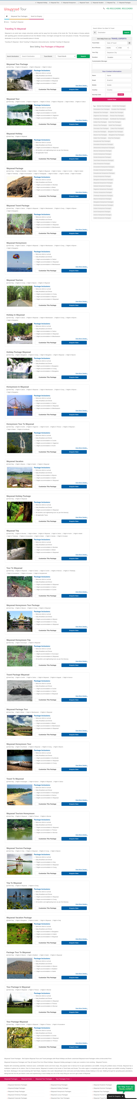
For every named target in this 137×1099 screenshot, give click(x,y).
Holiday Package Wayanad (19, 344)
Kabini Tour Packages (100, 138)
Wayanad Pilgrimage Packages (60, 1073)
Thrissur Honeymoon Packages (103, 192)
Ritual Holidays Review (96, 1094)
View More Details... (83, 85)
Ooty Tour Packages (114, 138)
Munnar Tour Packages (103, 106)
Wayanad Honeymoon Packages (103, 183)
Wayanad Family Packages (16, 1083)
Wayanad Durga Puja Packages (18, 1080)
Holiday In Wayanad (16, 308)
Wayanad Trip (111, 2)
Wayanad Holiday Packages (59, 1060)
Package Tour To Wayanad (19, 927)
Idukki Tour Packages (115, 125)
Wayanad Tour (55, 2)
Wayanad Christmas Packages (17, 1066)
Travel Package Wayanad (18, 658)
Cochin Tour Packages (118, 106)
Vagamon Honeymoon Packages (103, 189)
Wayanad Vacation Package (20, 894)
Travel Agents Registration (48, 1094)
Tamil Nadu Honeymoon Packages (103, 160)
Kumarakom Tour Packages (101, 109)
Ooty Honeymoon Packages (102, 163)
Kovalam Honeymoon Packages (103, 170)
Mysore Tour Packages (100, 135)
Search (83, 56)
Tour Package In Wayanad (19, 961)
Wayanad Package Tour (18, 691)
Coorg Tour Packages (100, 131)
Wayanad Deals (26, 1051)
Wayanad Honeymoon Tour (19, 725)
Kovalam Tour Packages (118, 109)
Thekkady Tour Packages (101, 119)
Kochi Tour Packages (115, 122)
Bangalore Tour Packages (115, 131)
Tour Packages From (63, 1051)
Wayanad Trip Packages (101, 1073)
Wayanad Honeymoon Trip (19, 624)
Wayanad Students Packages (103, 1057)
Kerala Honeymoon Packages (102, 157)
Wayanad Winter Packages (102, 1083)
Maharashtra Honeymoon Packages (104, 147)
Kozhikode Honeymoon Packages (103, 205)
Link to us (74, 1094)
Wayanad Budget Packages (16, 1060)
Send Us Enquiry (36, 16)
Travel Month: (48, 56)
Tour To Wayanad (15, 554)
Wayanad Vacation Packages (103, 1076)
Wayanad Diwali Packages (16, 1076)
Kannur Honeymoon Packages (102, 215)
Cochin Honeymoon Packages (102, 154)
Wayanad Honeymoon (69, 2)
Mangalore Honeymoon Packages (103, 202)
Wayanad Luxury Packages (59, 1066)
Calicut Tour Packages (117, 128)
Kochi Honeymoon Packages (102, 211)
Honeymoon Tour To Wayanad (21, 414)
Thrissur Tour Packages (117, 115)
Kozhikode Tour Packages (117, 119)
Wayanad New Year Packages (60, 1070)
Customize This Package (49, 89)
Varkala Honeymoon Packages (102, 186)
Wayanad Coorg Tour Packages (63, 1089)
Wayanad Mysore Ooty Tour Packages (108, 1089)
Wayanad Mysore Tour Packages (85, 1089)
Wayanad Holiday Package (19, 484)
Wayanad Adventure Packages (17, 1057)
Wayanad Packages (125, 2)
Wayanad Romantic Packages (60, 1080)
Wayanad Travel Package (18, 202)
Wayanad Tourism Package (19, 826)
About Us (36, 1094)
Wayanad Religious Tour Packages (61, 1076)
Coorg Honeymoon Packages (102, 176)
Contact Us (60, 1094)
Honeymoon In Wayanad (18, 378)
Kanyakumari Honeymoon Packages (104, 173)
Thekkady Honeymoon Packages (103, 195)
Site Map (67, 1094)
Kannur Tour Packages (100, 125)
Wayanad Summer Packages (103, 1060)
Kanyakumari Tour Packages (102, 141)
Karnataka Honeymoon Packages (103, 144)
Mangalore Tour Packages (116, 135)
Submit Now (112, 99)
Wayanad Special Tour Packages (61, 1083)
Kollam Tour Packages (100, 122)
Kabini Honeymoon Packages (102, 218)
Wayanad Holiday (42, 2)
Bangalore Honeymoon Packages (103, 179)
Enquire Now (75, 89)
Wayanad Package (15, 165)
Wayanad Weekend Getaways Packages (106, 1080)
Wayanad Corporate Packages (17, 1070)
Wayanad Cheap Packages (16, 1063)
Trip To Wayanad (15, 860)
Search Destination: (13, 56)
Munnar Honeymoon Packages (102, 151)
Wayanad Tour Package (18, 64)
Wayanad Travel (84, 2)
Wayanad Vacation (98, 2)
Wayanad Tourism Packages (102, 1066)
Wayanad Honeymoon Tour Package (24, 590)
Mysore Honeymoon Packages (102, 199)
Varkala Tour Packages (116, 112)
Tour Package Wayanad (18, 995)
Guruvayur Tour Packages (101, 128)
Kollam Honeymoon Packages (102, 208)
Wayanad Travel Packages (102, 1070)
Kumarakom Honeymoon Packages (104, 167)
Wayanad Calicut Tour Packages (42, 1089)
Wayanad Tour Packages (19, 16)
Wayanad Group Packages (59, 1057)
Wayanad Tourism (15, 274)
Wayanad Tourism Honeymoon (21, 792)
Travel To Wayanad (16, 759)
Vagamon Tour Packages (101, 115)
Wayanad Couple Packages (16, 1073)
